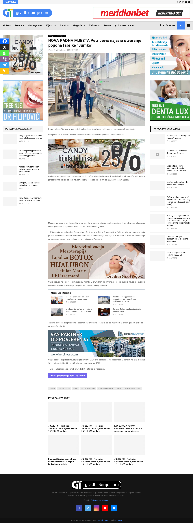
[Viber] (4, 59)
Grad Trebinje (60, 50)
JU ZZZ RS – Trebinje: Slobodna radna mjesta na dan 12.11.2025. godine (128, 461)
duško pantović (64, 388)
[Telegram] (4, 65)
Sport (63, 25)
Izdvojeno (52, 36)
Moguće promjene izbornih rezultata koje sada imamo (77, 298)
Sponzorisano (124, 25)
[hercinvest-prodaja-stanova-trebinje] (96, 356)
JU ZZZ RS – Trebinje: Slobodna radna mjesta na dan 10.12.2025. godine (62, 428)
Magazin (77, 25)
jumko (119, 388)
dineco (52, 388)
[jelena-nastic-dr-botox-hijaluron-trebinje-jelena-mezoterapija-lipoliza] (96, 278)
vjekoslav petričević (133, 388)
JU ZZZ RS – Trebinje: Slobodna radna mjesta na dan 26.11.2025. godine (95, 428)
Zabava (93, 25)
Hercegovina (35, 25)
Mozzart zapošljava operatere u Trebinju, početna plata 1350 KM (176, 168)
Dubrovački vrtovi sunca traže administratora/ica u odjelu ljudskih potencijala (62, 461)
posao (75, 388)
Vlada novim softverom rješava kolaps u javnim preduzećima (79, 310)
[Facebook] (4, 41)
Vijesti (49, 25)
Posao (107, 25)
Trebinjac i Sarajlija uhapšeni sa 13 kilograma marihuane (177, 238)
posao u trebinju (88, 388)
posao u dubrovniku (105, 388)
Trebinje (19, 25)
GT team (118, 520)
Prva (7, 25)
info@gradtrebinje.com (99, 500)
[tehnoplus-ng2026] (96, 173)
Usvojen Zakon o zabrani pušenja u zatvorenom (127, 310)
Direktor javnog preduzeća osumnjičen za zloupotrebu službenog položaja (124, 299)
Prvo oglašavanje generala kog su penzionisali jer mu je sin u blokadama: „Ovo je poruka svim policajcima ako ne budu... (178, 220)
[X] (4, 47)
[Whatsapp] (4, 53)
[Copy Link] (4, 71)
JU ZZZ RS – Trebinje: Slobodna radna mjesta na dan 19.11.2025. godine (95, 461)
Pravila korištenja (103, 520)
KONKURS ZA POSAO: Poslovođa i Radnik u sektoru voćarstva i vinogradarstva (128, 428)
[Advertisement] (96, 202)
